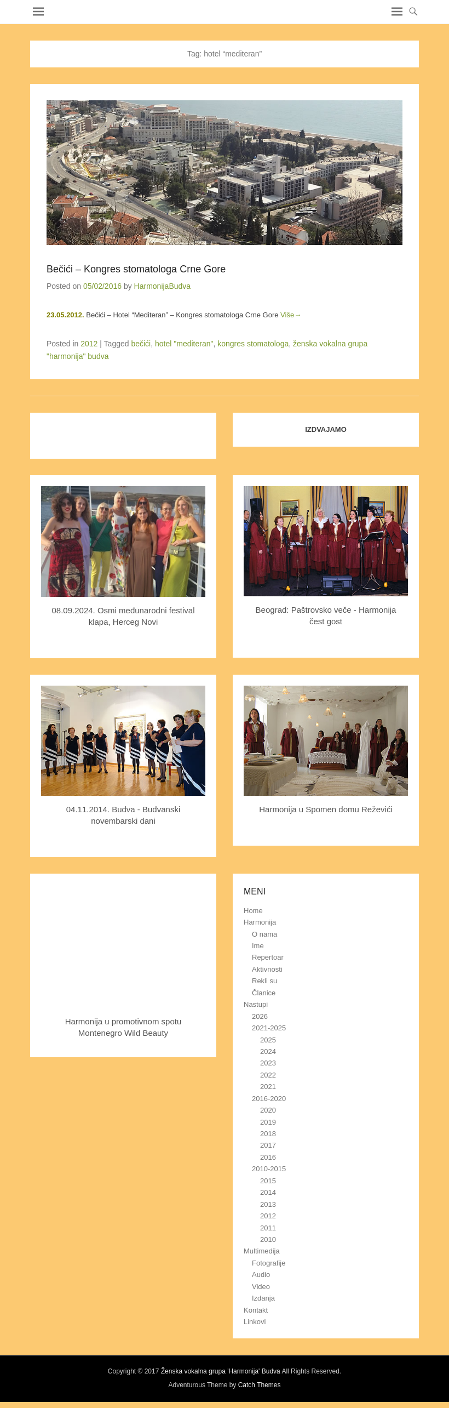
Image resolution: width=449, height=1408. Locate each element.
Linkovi (255, 1322)
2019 (268, 1122)
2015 (268, 1181)
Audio (261, 1274)
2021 (268, 1086)
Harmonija (260, 922)
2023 (268, 1063)
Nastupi (256, 1004)
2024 (268, 1051)
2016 (268, 1157)
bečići (141, 343)
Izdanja (263, 1298)
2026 (260, 1016)
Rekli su (264, 981)
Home (253, 911)
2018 (268, 1134)
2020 (268, 1110)
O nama (264, 934)
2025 (268, 1040)
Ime (258, 946)
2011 (268, 1228)
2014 (268, 1192)
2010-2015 (269, 1169)
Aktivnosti (267, 969)
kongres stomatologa (253, 343)
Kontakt (256, 1310)
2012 (88, 343)
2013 (268, 1204)
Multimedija (262, 1251)
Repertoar (268, 957)
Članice (263, 993)
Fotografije (268, 1263)
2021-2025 (269, 1028)
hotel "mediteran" (184, 343)
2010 (268, 1239)
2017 (268, 1145)
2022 (268, 1075)
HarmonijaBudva (162, 286)
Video (261, 1286)
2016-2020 (269, 1099)
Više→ (290, 315)
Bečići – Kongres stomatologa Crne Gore (136, 269)
